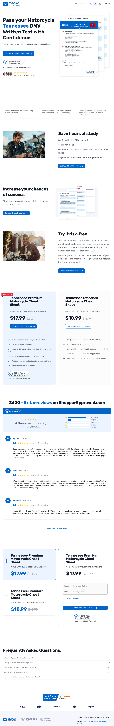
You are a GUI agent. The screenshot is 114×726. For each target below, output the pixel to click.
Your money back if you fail (19, 374)
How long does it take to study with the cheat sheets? (22, 677)
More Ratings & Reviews (57, 528)
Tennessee (81, 4)
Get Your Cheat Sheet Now (18, 53)
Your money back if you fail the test (17, 63)
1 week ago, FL (27, 500)
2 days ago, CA (24, 471)
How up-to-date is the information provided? (19, 663)
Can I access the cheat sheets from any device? (20, 667)
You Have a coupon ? (71, 598)
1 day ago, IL (25, 439)
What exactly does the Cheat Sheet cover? (18, 658)
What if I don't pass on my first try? (15, 672)
